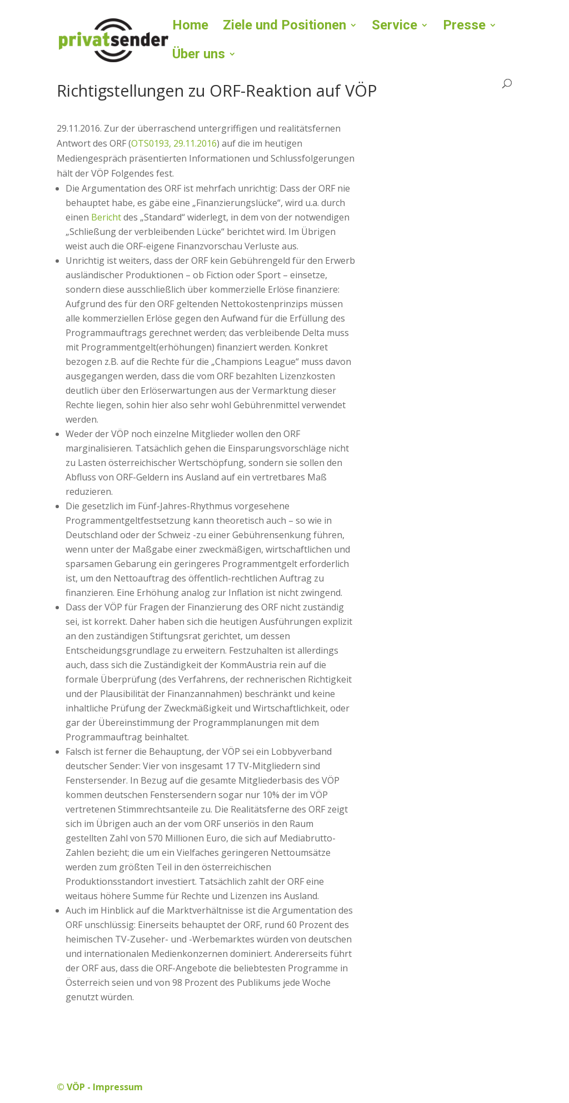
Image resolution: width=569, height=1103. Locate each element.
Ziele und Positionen (284, 27)
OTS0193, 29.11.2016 (174, 143)
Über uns (198, 56)
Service (394, 27)
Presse (464, 27)
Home (190, 27)
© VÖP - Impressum (100, 1087)
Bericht (107, 217)
